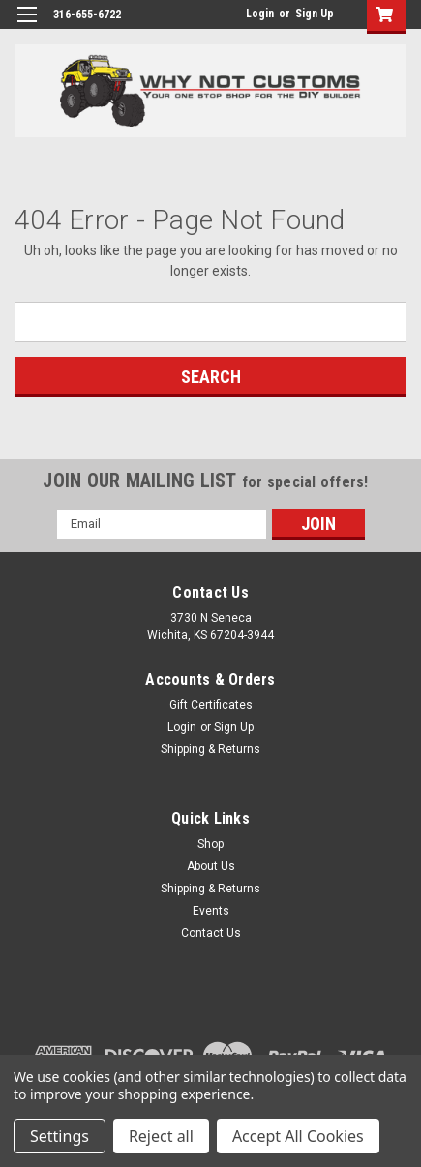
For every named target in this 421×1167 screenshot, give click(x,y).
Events (211, 911)
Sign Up (314, 13)
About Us (211, 866)
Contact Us (211, 933)
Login (260, 13)
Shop (210, 844)
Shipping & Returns (210, 749)
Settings (59, 1136)
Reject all (161, 1136)
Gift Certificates (211, 705)
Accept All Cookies (298, 1136)
